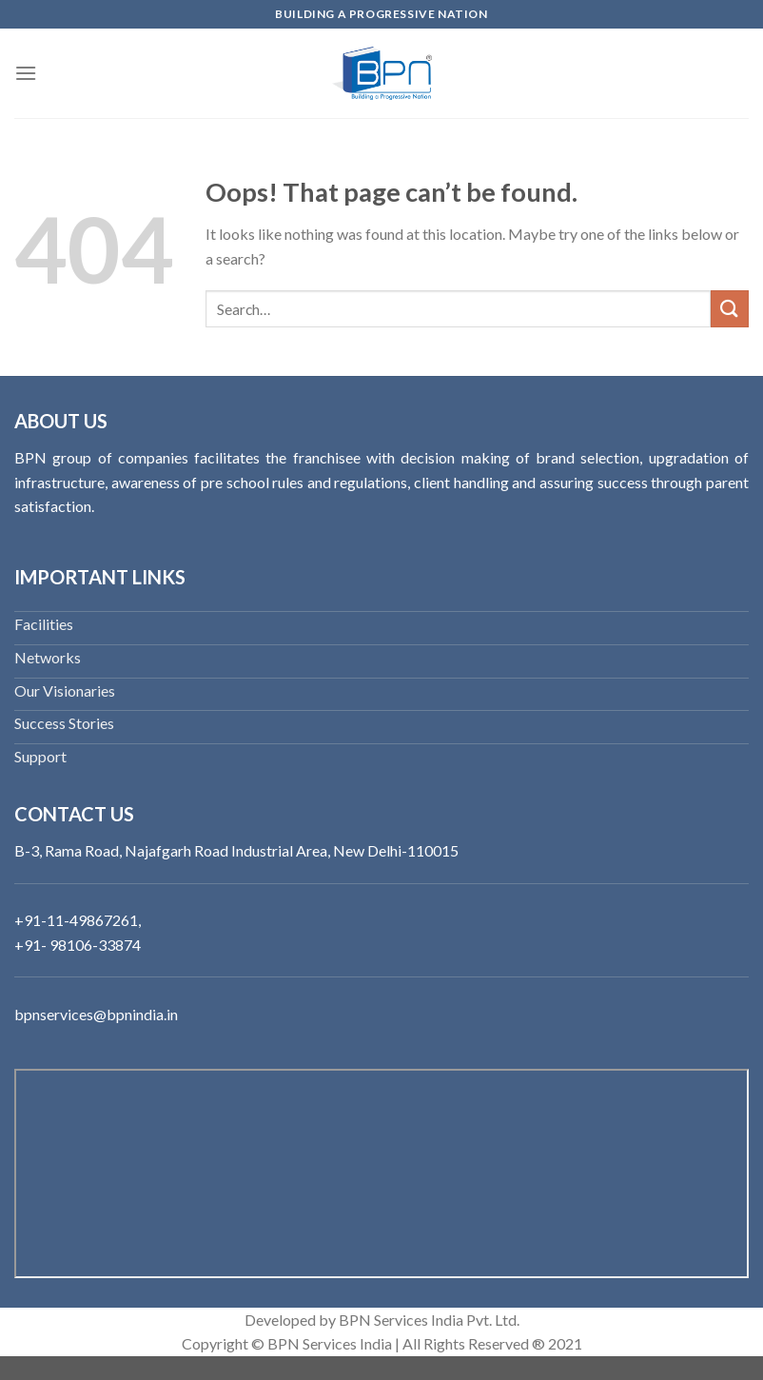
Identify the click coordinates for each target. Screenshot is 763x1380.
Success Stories (64, 723)
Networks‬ (47, 657)
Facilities (43, 624)
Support (40, 756)
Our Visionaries (64, 690)
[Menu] (25, 72)
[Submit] (730, 308)
